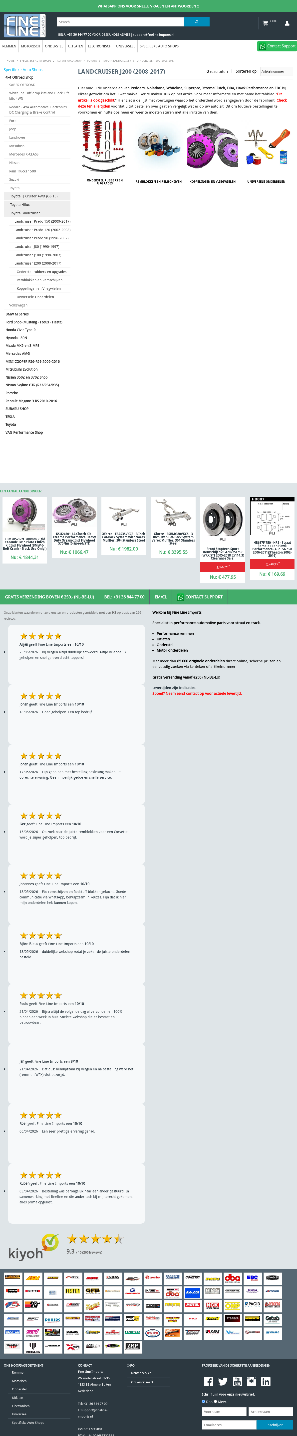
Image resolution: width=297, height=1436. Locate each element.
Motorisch (30, 46)
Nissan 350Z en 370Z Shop (26, 377)
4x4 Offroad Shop (19, 77)
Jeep (12, 129)
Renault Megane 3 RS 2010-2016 (31, 401)
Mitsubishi (17, 146)
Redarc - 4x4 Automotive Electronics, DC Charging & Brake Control (38, 110)
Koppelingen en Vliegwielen (39, 288)
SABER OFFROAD (22, 84)
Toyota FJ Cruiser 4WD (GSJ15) (33, 196)
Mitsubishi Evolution (21, 369)
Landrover (17, 137)
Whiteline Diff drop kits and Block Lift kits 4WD (39, 96)
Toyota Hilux (20, 204)
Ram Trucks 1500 (22, 171)
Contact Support (200, 597)
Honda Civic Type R (20, 329)
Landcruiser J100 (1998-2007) (37, 255)
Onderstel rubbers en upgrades (41, 271)
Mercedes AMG (17, 353)
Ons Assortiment (142, 1382)
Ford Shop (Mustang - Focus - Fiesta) (33, 322)
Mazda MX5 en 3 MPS (22, 345)
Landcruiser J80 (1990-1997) (36, 246)
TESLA (10, 416)
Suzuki (14, 179)
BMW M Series (16, 314)
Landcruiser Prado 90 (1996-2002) (41, 238)
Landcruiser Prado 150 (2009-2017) (42, 221)
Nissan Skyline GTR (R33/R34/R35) (32, 385)
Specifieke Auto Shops (159, 46)
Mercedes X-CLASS (23, 154)
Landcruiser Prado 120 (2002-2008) (42, 229)
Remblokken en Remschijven (39, 280)
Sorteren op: (264, 71)
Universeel (125, 46)
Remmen (9, 46)
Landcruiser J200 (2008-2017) (37, 263)
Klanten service (141, 1373)
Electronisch (99, 46)
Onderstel (54, 46)
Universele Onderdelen (35, 296)
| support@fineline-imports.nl (152, 35)
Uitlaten (75, 46)
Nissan (14, 162)
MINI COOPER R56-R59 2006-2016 (32, 361)
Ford (12, 120)
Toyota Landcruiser (25, 213)
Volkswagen (18, 305)
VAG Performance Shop (24, 432)
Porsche (11, 393)
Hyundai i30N (16, 337)
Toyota (14, 187)
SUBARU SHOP (16, 408)
